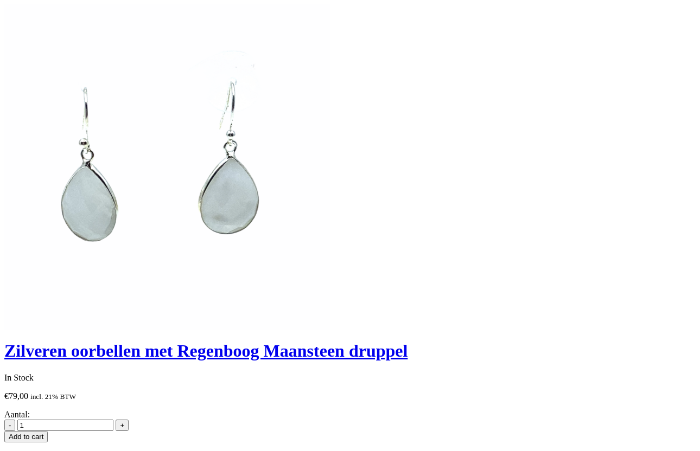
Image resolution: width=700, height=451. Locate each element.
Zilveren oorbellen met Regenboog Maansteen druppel (206, 350)
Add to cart (26, 437)
